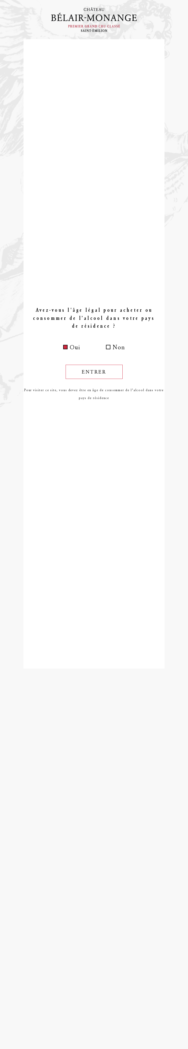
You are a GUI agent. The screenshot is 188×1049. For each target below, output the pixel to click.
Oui (75, 347)
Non (119, 347)
